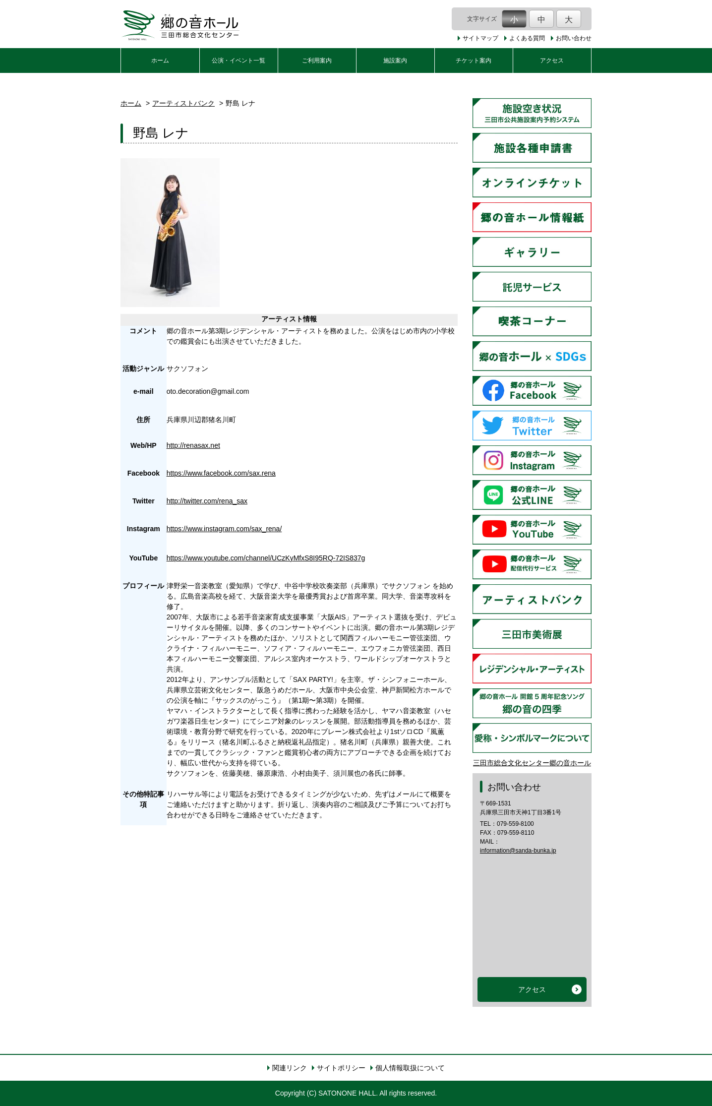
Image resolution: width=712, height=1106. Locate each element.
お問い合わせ (574, 38)
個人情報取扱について (410, 1068)
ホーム (160, 60)
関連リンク (289, 1068)
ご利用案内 (317, 60)
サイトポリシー (341, 1068)
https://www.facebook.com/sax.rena (221, 473)
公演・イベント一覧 (238, 60)
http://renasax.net (193, 445)
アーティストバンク (183, 103)
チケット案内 (473, 60)
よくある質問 (527, 38)
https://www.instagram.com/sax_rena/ (224, 529)
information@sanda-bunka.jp (518, 850)
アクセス (552, 60)
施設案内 (395, 60)
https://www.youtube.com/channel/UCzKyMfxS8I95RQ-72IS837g (266, 558)
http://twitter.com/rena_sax (207, 501)
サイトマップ (480, 38)
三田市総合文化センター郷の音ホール (532, 763)
